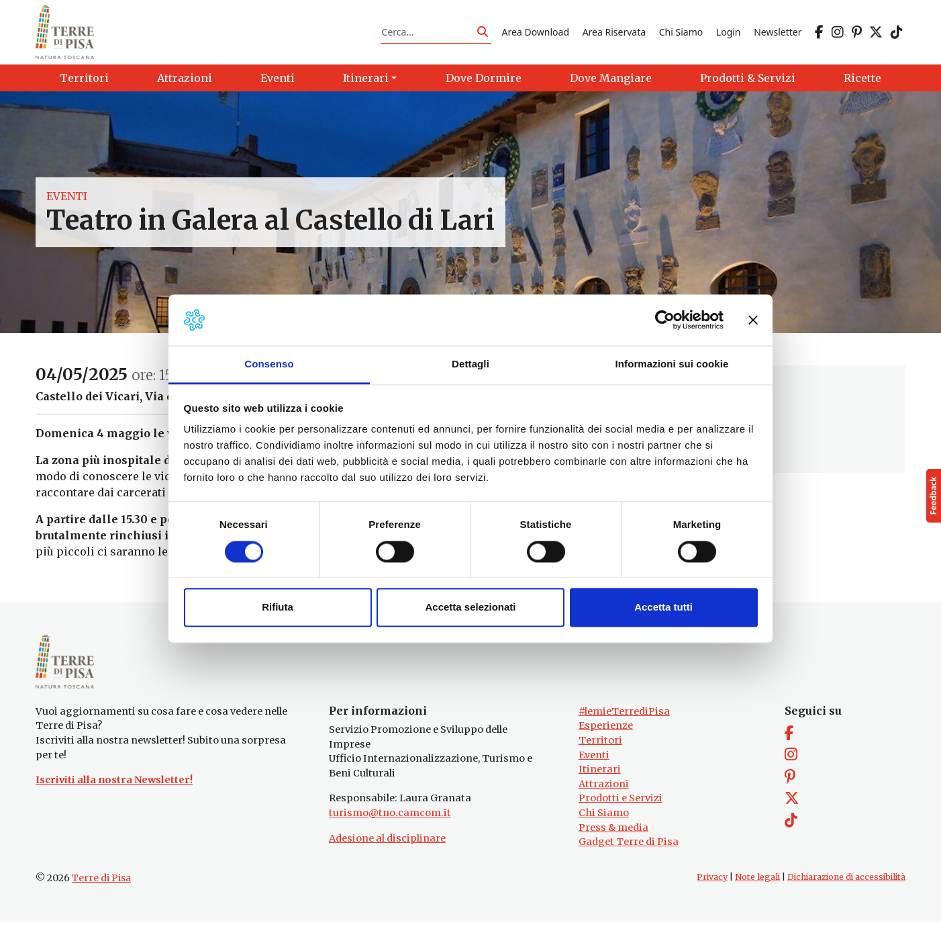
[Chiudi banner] (753, 319)
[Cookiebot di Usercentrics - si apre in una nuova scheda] (665, 320)
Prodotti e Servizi (620, 814)
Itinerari (600, 784)
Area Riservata (614, 36)
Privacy (712, 892)
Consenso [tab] (268, 364)
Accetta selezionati (470, 607)
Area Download (535, 36)
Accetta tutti (663, 607)
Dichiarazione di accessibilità (846, 892)
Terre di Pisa (101, 893)
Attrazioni (604, 799)
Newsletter (777, 36)
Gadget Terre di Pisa (629, 858)
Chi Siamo (681, 36)
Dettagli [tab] (470, 364)
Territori (600, 756)
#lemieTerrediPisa (624, 727)
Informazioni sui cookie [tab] (672, 364)
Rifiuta (277, 607)
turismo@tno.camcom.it (390, 828)
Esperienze (606, 741)
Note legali (757, 892)
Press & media (613, 843)
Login (728, 36)
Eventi (66, 204)
